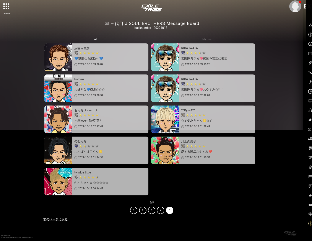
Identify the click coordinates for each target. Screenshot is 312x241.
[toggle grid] (6, 6)
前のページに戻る (55, 219)
